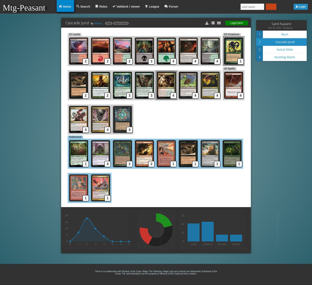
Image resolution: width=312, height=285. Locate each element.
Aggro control (121, 23)
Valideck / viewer (128, 6)
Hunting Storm (284, 57)
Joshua (98, 23)
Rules (103, 6)
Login (302, 6)
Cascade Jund (285, 42)
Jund (108, 23)
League (154, 6)
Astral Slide (285, 50)
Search (85, 6)
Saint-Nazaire (281, 24)
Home (67, 6)
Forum (173, 6)
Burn (284, 34)
